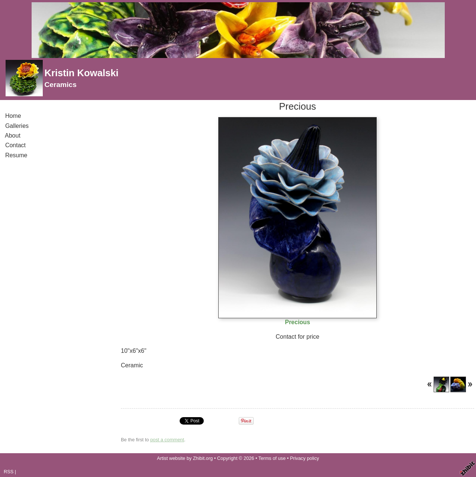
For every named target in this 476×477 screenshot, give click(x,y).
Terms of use (272, 458)
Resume (16, 155)
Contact (15, 145)
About (13, 135)
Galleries (17, 126)
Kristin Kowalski (81, 73)
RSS (8, 471)
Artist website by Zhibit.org (185, 458)
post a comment (167, 439)
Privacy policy (304, 458)
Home (13, 116)
